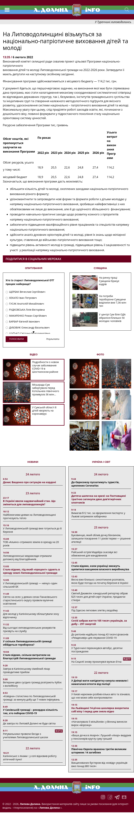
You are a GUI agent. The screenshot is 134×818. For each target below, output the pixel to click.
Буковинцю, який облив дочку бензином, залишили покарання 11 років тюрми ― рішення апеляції (100, 538)
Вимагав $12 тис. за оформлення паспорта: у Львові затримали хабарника (98, 514)
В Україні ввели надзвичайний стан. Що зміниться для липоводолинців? (29, 502)
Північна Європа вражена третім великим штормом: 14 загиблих (98, 750)
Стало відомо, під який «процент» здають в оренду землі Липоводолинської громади (31, 571)
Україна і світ (101, 462)
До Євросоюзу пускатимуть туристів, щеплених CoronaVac (95, 483)
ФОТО (100, 354)
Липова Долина (49, 807)
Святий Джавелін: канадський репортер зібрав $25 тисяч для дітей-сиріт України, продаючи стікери (99, 597)
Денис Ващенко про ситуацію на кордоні (29, 482)
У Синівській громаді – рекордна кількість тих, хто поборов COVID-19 (30, 711)
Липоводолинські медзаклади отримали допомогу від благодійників (27, 557)
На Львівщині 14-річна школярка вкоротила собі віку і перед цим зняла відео (100, 709)
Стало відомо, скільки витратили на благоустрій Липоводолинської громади (29, 656)
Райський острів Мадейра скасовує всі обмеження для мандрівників (94, 553)
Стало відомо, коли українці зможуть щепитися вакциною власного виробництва (100, 567)
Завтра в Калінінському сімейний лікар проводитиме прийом (26, 670)
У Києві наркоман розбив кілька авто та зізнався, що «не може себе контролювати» (100, 696)
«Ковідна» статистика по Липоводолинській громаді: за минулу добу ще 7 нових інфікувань (31, 697)
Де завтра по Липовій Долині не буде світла (29, 723)
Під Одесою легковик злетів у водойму (94, 610)
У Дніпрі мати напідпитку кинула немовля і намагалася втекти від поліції (99, 682)
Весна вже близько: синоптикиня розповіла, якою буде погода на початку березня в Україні (99, 581)
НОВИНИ (32, 462)
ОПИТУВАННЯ (33, 268)
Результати (52, 339)
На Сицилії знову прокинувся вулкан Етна (96, 661)
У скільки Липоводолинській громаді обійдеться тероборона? (27, 643)
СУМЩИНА (100, 268)
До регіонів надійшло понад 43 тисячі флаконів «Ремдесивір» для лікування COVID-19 (99, 636)
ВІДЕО (33, 354)
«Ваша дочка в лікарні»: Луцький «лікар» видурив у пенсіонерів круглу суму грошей (101, 737)
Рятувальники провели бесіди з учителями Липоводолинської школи (25, 735)
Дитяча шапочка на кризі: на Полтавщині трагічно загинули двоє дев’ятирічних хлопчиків (98, 499)
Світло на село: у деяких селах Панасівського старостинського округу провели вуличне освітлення (30, 600)
